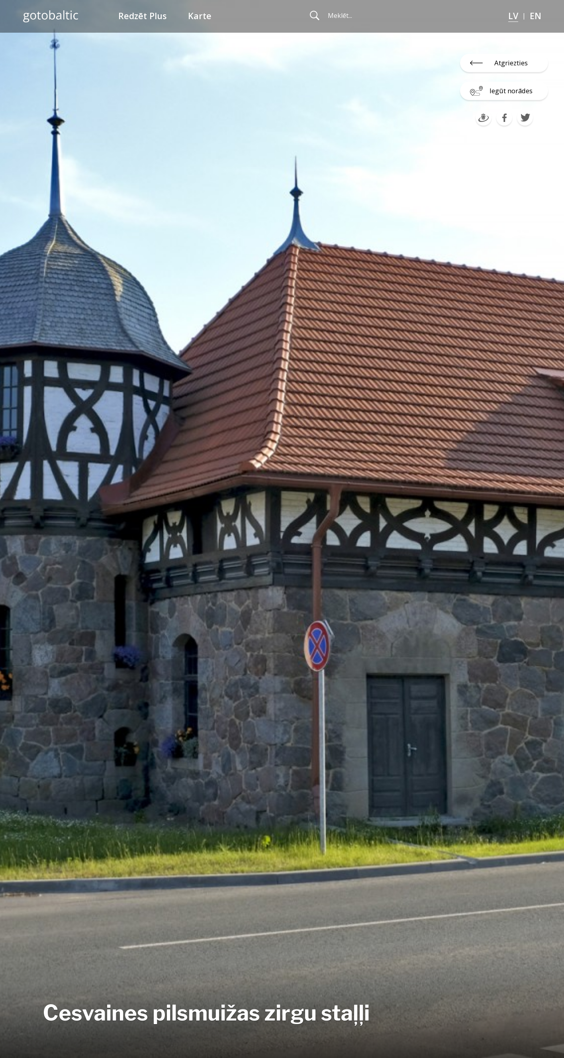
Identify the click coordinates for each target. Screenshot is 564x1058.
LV (513, 16)
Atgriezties (511, 62)
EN (535, 16)
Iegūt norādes (511, 90)
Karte (200, 16)
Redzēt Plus (142, 16)
